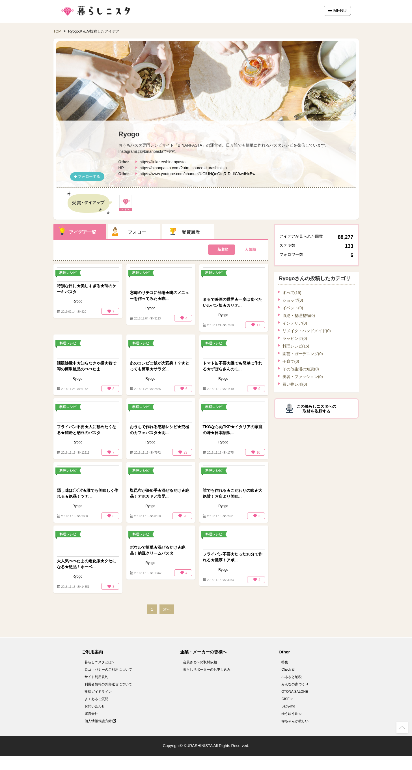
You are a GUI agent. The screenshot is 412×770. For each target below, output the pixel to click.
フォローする (89, 176)
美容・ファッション (302, 376)
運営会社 (91, 714)
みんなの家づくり (295, 684)
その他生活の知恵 (300, 369)
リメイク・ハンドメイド (306, 331)
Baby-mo (288, 706)
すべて (291, 292)
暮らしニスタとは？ (100, 662)
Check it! (288, 670)
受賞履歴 (191, 232)
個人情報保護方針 (100, 721)
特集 (284, 662)
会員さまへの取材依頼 (200, 662)
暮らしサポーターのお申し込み (206, 670)
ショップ (292, 300)
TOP (57, 31)
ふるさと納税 (291, 677)
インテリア (294, 323)
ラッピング (294, 338)
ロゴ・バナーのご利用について (108, 670)
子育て (290, 361)
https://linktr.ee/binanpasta (163, 162)
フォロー (137, 232)
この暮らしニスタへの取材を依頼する (316, 408)
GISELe (287, 699)
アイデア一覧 (82, 232)
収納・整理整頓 (298, 315)
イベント (292, 308)
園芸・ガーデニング (302, 353)
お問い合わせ (95, 706)
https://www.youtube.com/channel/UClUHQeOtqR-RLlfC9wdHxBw (197, 173)
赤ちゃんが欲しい (295, 721)
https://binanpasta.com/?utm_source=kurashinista (183, 168)
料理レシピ (295, 346)
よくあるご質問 (96, 699)
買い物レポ (294, 384)
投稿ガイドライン (98, 692)
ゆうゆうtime (291, 714)
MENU (337, 10)
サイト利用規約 (96, 677)
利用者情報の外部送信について (108, 684)
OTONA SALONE (294, 692)
